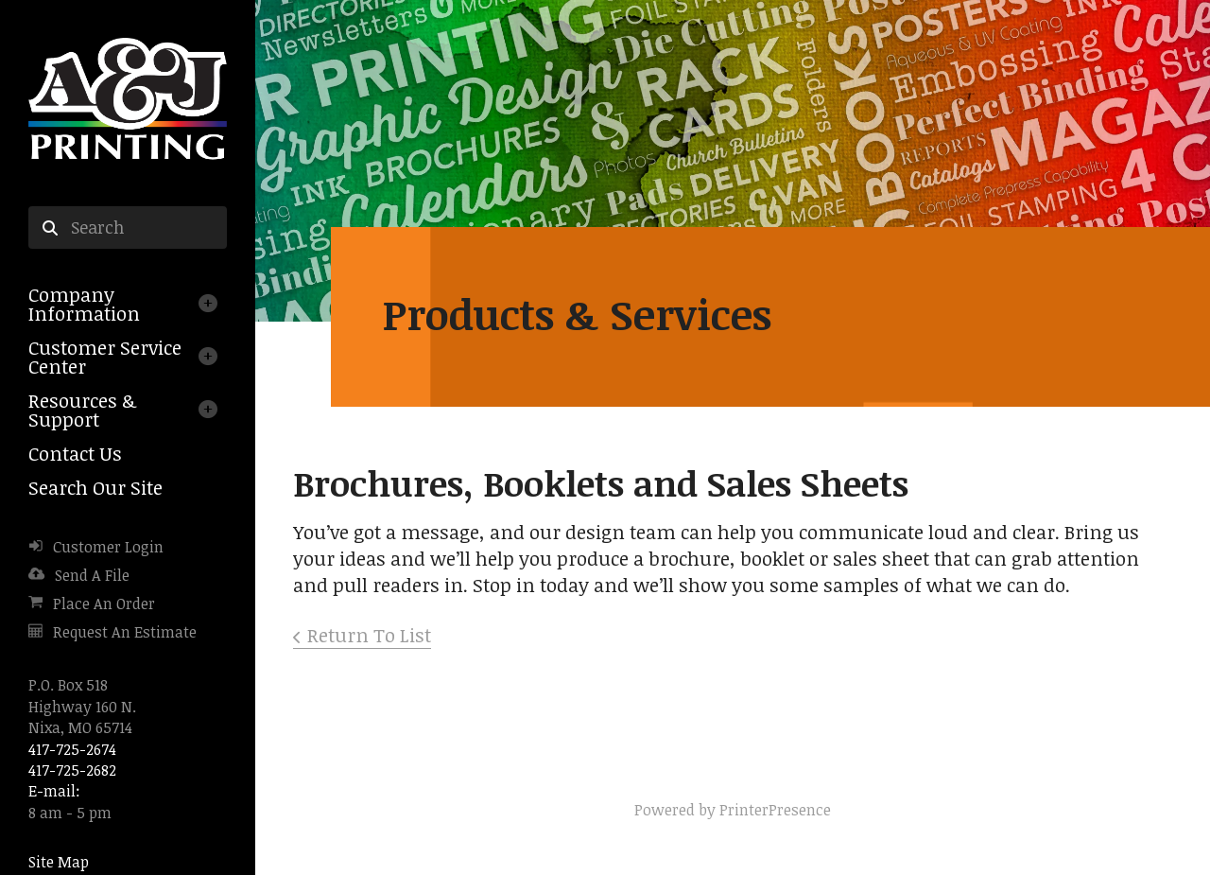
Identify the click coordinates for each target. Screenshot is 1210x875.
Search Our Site (95, 487)
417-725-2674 (72, 749)
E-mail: (54, 790)
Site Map (58, 861)
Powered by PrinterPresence (732, 809)
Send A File (92, 575)
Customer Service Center (105, 356)
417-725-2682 (72, 770)
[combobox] (127, 228)
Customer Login (108, 546)
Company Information (84, 303)
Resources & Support (82, 409)
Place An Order (104, 603)
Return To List (369, 634)
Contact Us (75, 453)
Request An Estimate (125, 631)
